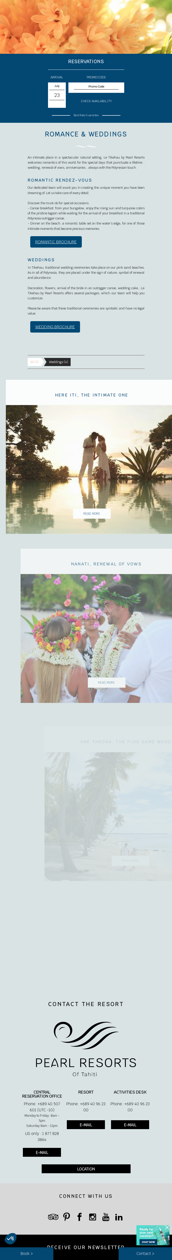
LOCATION (86, 1169)
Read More (100, 522)
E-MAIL (42, 1152)
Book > (27, 1253)
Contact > (145, 1253)
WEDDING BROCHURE (55, 327)
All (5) (34, 362)
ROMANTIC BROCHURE (56, 242)
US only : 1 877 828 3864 (42, 1136)
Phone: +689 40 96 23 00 (85, 1106)
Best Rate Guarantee (85, 115)
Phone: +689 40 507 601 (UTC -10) (42, 1106)
